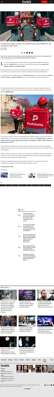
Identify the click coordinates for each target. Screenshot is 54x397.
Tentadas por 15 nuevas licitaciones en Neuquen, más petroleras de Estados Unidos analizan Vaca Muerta (29, 257)
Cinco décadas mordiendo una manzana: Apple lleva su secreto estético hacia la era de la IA (26, 351)
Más (28, 209)
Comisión (9, 185)
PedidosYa (35, 185)
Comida (3, 185)
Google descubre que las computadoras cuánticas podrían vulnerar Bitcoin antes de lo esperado (8, 330)
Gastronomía (23, 185)
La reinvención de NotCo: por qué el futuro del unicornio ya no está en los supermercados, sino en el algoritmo (29, 227)
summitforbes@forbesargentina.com (7, 376)
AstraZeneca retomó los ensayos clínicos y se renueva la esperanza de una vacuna (18, 176)
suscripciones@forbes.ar (10, 378)
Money (16, 359)
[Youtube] (51, 385)
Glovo (29, 185)
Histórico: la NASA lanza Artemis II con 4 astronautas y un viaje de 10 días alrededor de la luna (8, 351)
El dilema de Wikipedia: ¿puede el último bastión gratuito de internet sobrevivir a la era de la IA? (45, 304)
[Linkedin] (53, 385)
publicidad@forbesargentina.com (6, 371)
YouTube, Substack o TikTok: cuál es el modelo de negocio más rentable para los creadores (26, 304)
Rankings (34, 359)
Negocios (22, 359)
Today (51, 359)
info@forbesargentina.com (8, 373)
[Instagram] (49, 385)
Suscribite (44, 1)
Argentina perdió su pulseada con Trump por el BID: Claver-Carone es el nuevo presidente (45, 176)
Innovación (3, 359)
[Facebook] (45, 385)
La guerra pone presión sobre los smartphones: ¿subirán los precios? (26, 329)
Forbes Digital (4, 48)
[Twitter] (47, 385)
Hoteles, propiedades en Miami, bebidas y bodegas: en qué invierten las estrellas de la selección (29, 248)
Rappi (41, 185)
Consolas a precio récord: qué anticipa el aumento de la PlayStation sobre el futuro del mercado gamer (45, 330)
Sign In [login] (51, 1)
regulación (47, 185)
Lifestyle (28, 359)
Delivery (15, 185)
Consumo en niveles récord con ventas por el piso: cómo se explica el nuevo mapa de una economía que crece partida (29, 217)
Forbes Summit (44, 360)
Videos (39, 359)
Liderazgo (10, 359)
